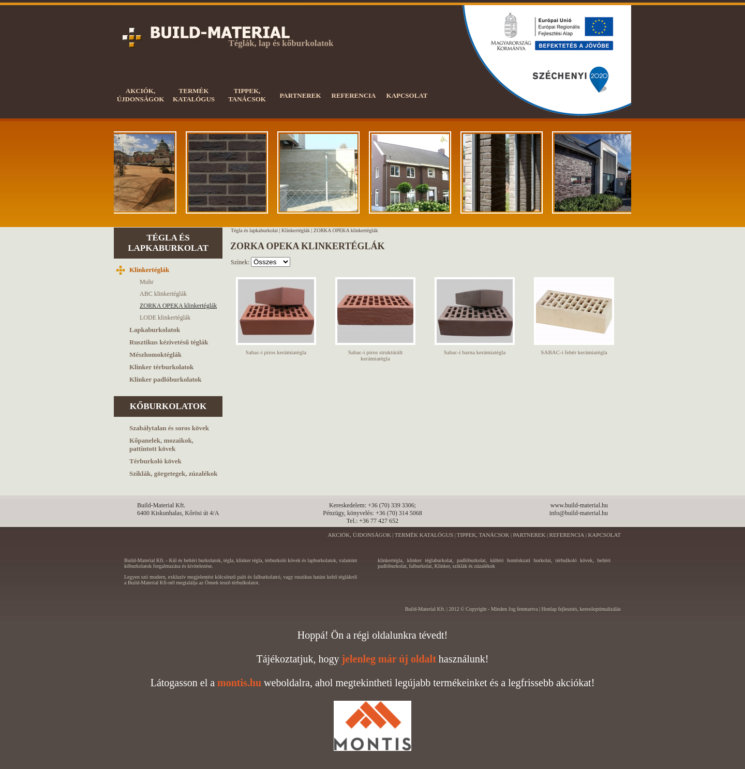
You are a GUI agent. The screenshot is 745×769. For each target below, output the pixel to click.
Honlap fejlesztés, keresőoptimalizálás (581, 609)
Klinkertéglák (295, 230)
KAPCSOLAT (604, 535)
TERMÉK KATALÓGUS (424, 535)
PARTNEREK (529, 535)
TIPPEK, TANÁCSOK (483, 535)
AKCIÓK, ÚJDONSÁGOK (359, 535)
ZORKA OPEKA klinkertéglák (346, 230)
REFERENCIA (567, 535)
